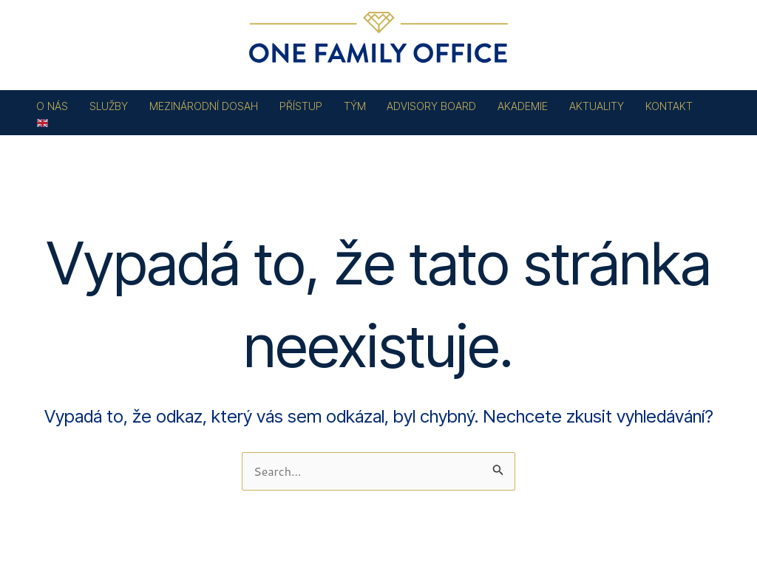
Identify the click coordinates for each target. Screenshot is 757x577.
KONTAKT (669, 106)
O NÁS (52, 106)
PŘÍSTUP (300, 106)
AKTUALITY (596, 106)
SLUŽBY (108, 106)
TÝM (355, 106)
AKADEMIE (523, 106)
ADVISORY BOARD (431, 106)
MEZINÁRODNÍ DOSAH (203, 106)
